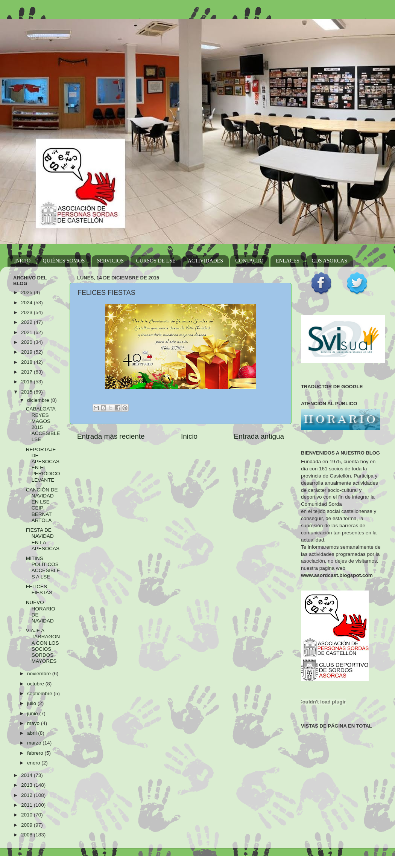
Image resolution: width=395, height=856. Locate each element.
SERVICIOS (110, 261)
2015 (27, 392)
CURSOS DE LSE (155, 261)
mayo (34, 723)
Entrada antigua (259, 436)
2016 (27, 382)
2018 (27, 362)
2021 (27, 332)
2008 (27, 835)
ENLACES (287, 261)
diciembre (38, 400)
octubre (36, 684)
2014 (27, 775)
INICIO (22, 261)
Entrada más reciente (111, 436)
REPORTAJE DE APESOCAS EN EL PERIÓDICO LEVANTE (43, 465)
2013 (27, 785)
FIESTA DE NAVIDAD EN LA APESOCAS (42, 539)
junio (33, 713)
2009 (27, 825)
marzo (35, 743)
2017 (27, 372)
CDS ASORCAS (329, 261)
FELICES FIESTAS (39, 589)
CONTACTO (249, 261)
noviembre (39, 673)
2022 (27, 322)
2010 (27, 815)
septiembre (40, 693)
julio (32, 703)
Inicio (189, 436)
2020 (27, 342)
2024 (27, 302)
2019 (27, 352)
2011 (27, 805)
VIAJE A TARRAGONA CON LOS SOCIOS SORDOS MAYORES (43, 646)
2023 (27, 312)
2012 (27, 795)
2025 (27, 292)
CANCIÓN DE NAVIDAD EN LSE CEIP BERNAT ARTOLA (42, 505)
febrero (36, 753)
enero (34, 763)
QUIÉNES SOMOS (64, 261)
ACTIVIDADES (205, 261)
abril (32, 733)
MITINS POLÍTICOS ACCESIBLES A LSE (43, 567)
